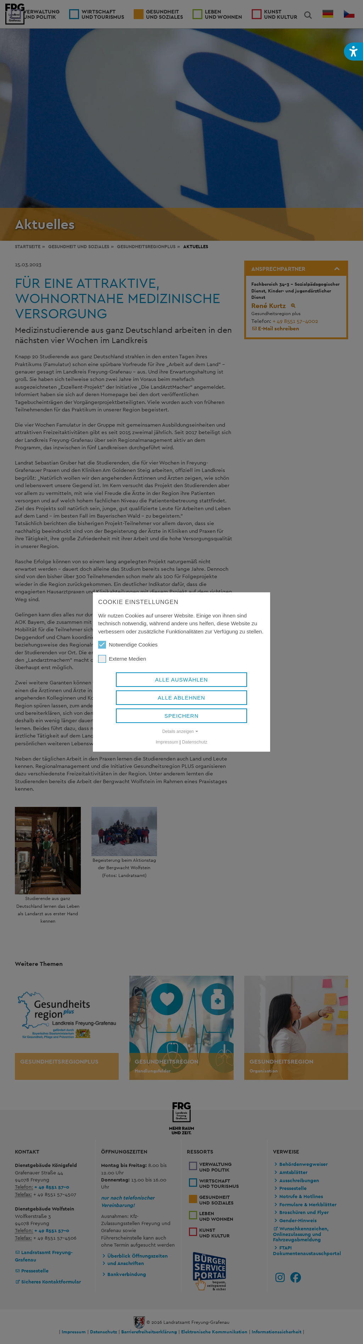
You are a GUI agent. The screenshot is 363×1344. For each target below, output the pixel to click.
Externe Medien (122, 659)
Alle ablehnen (181, 698)
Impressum (167, 742)
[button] (353, 51)
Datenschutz (194, 742)
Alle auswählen (181, 680)
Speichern (181, 716)
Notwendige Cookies (128, 645)
